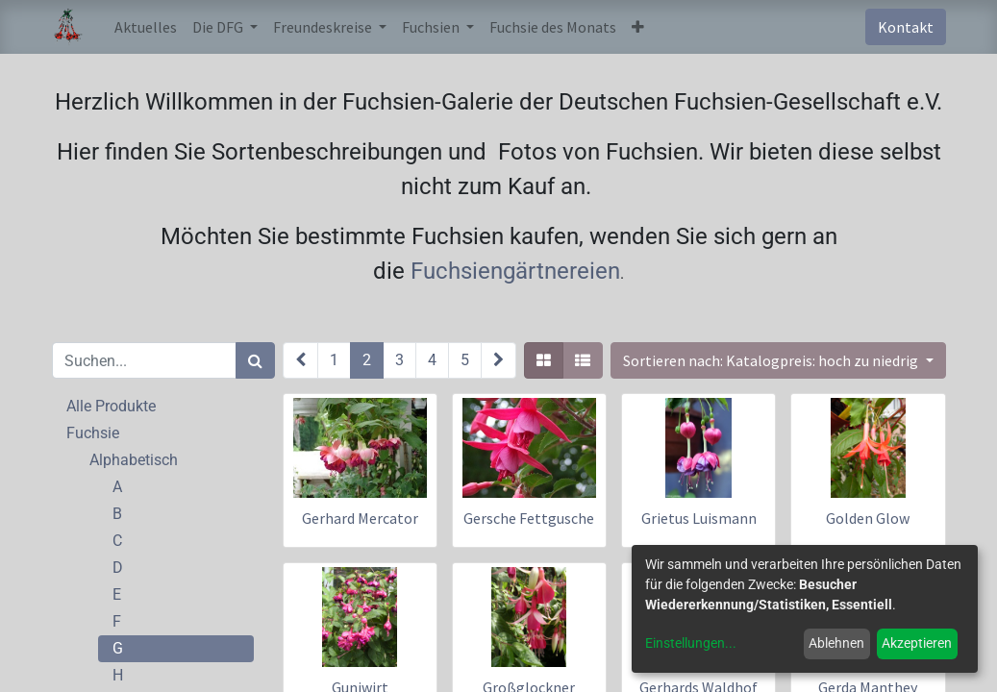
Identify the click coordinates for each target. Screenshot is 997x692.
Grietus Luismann (699, 518)
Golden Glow (868, 518)
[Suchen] (255, 360)
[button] (638, 27)
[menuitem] (146, 27)
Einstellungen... (690, 643)
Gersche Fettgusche (528, 518)
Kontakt (906, 27)
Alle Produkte (111, 406)
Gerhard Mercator (360, 518)
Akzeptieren (917, 643)
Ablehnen (836, 643)
